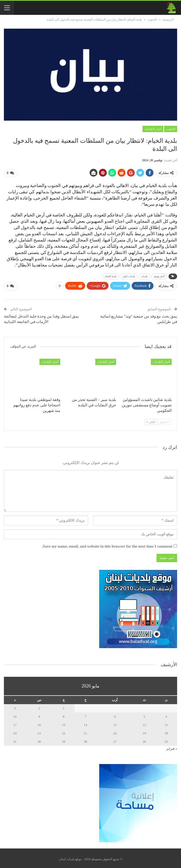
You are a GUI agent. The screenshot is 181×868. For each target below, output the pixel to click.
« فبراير (171, 746)
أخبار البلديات (153, 129)
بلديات (144, 275)
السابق (164, 420)
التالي (150, 420)
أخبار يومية (159, 275)
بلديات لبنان (129, 275)
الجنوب (170, 129)
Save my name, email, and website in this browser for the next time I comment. (107, 544)
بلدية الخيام (111, 275)
